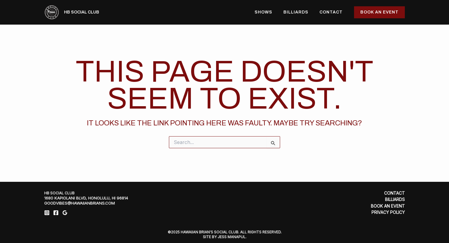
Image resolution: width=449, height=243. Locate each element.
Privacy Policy (388, 212)
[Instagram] (47, 212)
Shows (270, 12)
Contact (332, 12)
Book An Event (388, 205)
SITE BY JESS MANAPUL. (224, 236)
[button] (379, 12)
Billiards (299, 12)
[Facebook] (56, 212)
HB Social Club (81, 12)
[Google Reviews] (65, 212)
